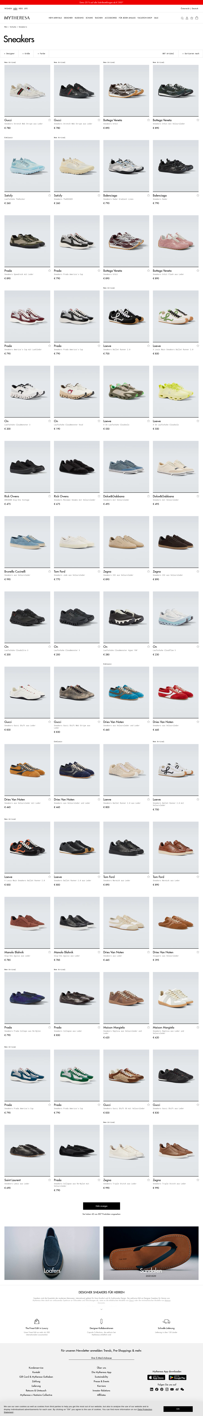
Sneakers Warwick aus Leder (116, 880)
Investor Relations (101, 1390)
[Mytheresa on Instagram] (167, 1389)
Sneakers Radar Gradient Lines (118, 199)
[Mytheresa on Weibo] (177, 1389)
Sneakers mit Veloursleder (116, 500)
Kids (21, 8)
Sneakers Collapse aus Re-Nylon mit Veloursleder (71, 1184)
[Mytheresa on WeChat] (182, 1389)
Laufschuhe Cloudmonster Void (68, 424)
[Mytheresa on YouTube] (172, 1389)
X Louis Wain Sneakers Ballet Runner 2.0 (173, 349)
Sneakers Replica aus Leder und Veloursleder (168, 1032)
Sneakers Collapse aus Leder (68, 1031)
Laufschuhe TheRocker (14, 199)
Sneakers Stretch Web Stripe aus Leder (23, 123)
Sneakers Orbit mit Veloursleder (169, 123)
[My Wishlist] (192, 18)
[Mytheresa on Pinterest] (162, 1389)
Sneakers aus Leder (112, 956)
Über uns (101, 1367)
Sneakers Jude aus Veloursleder (69, 575)
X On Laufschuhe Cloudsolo (116, 424)
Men (15, 8)
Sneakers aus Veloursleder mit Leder (22, 803)
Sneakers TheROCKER (63, 199)
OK (178, 1409)
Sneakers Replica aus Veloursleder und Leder (122, 1032)
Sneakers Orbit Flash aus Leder (168, 274)
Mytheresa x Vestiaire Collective (36, 1395)
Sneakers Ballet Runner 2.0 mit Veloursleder (168, 804)
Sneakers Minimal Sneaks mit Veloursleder (74, 500)
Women (8, 8)
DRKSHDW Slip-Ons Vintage (16, 500)
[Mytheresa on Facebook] (156, 1389)
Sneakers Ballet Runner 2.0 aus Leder (122, 803)
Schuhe (13, 27)
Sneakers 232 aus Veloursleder (118, 575)
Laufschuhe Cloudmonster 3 (17, 424)
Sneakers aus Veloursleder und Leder (121, 725)
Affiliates (101, 1395)
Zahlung (36, 1381)
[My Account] (187, 18)
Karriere (101, 1385)
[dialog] (101, 1409)
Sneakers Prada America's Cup (68, 274)
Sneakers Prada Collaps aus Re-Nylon (22, 1031)
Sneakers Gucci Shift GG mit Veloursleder (124, 1108)
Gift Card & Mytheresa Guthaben (36, 1376)
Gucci (131, 1300)
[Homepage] (17, 17)
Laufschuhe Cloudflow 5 (164, 650)
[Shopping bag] (197, 18)
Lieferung (36, 1385)
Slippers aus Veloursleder (166, 956)
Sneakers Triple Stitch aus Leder (119, 1183)
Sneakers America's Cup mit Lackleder (23, 349)
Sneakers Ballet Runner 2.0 (116, 349)
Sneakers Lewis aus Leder (16, 1183)
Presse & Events (101, 1381)
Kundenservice (36, 1367)
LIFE (26, 8)
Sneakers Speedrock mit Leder (18, 274)
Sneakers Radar (160, 199)
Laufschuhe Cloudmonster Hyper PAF (120, 650)
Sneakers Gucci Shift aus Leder (19, 725)
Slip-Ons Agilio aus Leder (17, 956)
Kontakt (36, 1372)
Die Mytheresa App (101, 1372)
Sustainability (101, 1376)
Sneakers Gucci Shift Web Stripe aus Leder (72, 726)
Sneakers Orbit (110, 123)
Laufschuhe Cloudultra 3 (16, 650)
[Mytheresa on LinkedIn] (151, 1389)
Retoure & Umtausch (36, 1390)
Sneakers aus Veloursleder (17, 575)
